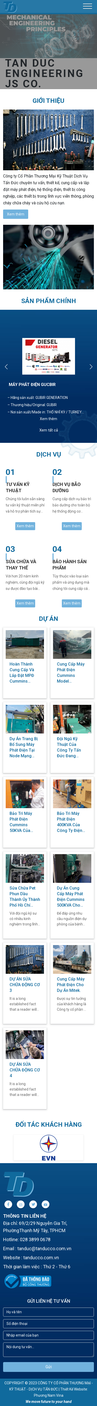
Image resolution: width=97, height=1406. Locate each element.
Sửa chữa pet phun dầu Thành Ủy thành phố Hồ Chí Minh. (25, 897)
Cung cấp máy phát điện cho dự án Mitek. (71, 985)
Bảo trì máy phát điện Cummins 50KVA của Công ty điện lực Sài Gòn (22, 822)
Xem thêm (15, 214)
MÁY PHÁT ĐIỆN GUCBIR (32, 384)
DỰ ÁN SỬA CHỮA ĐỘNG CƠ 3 (25, 985)
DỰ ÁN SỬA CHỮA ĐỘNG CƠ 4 (25, 1070)
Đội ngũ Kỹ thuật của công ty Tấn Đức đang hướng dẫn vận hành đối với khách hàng (71, 747)
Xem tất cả (48, 430)
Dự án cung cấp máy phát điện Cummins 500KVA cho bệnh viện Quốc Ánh (72, 897)
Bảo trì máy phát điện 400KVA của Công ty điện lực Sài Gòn (69, 822)
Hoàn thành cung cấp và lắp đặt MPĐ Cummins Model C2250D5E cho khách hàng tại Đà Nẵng (25, 673)
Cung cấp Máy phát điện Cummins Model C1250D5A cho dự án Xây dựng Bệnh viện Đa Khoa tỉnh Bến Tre (72, 673)
